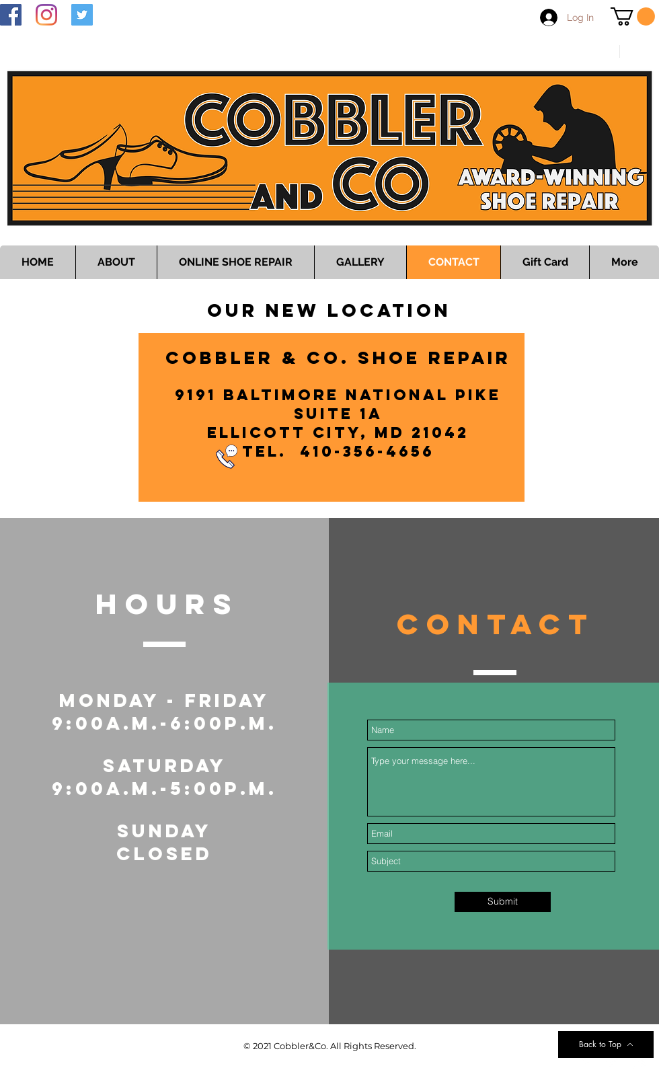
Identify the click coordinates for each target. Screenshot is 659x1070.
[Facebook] (11, 15)
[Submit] (503, 902)
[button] (633, 16)
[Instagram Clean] (639, 1062)
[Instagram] (46, 15)
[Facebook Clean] (585, 1062)
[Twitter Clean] (612, 1062)
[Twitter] (82, 15)
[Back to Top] (606, 1044)
